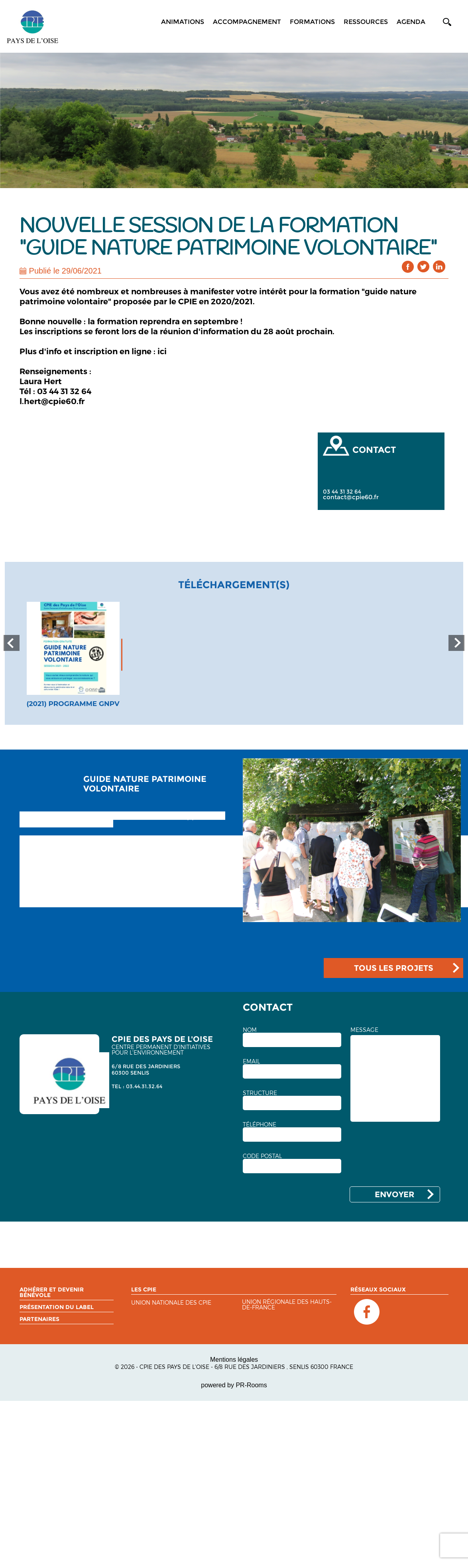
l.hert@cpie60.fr (52, 401)
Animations (182, 22)
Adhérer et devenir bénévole (52, 1292)
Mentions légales (234, 1359)
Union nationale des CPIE (171, 1303)
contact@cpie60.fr (351, 497)
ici (162, 351)
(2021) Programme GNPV (72, 704)
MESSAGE (364, 1030)
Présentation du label (57, 1307)
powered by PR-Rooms (234, 1385)
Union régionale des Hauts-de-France (287, 1305)
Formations (312, 22)
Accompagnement (247, 22)
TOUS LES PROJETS (393, 968)
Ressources (366, 22)
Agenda (411, 22)
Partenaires (39, 1319)
